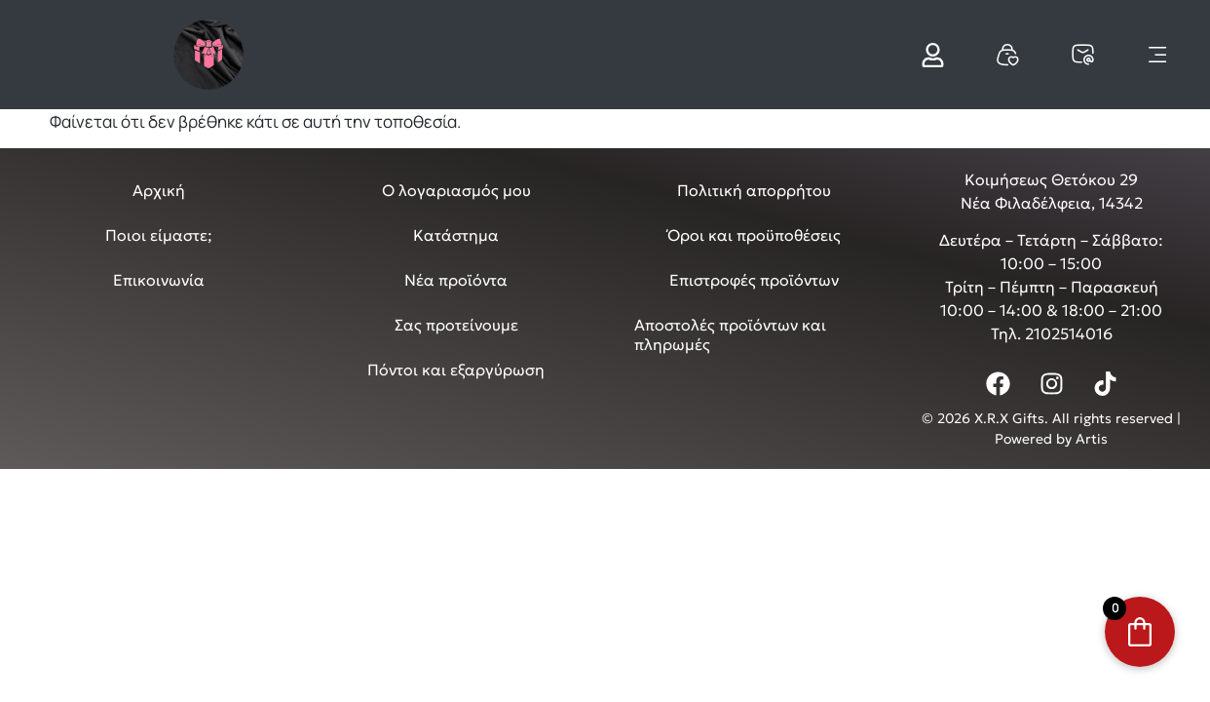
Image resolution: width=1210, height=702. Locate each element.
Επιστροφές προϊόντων (754, 280)
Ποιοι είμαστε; (158, 235)
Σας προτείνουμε (456, 324)
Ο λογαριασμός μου (456, 190)
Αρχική (158, 190)
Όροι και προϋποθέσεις (754, 235)
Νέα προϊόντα (456, 280)
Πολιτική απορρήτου (754, 190)
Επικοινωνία (159, 280)
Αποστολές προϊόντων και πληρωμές (730, 334)
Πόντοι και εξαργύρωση (456, 369)
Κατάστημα (456, 235)
